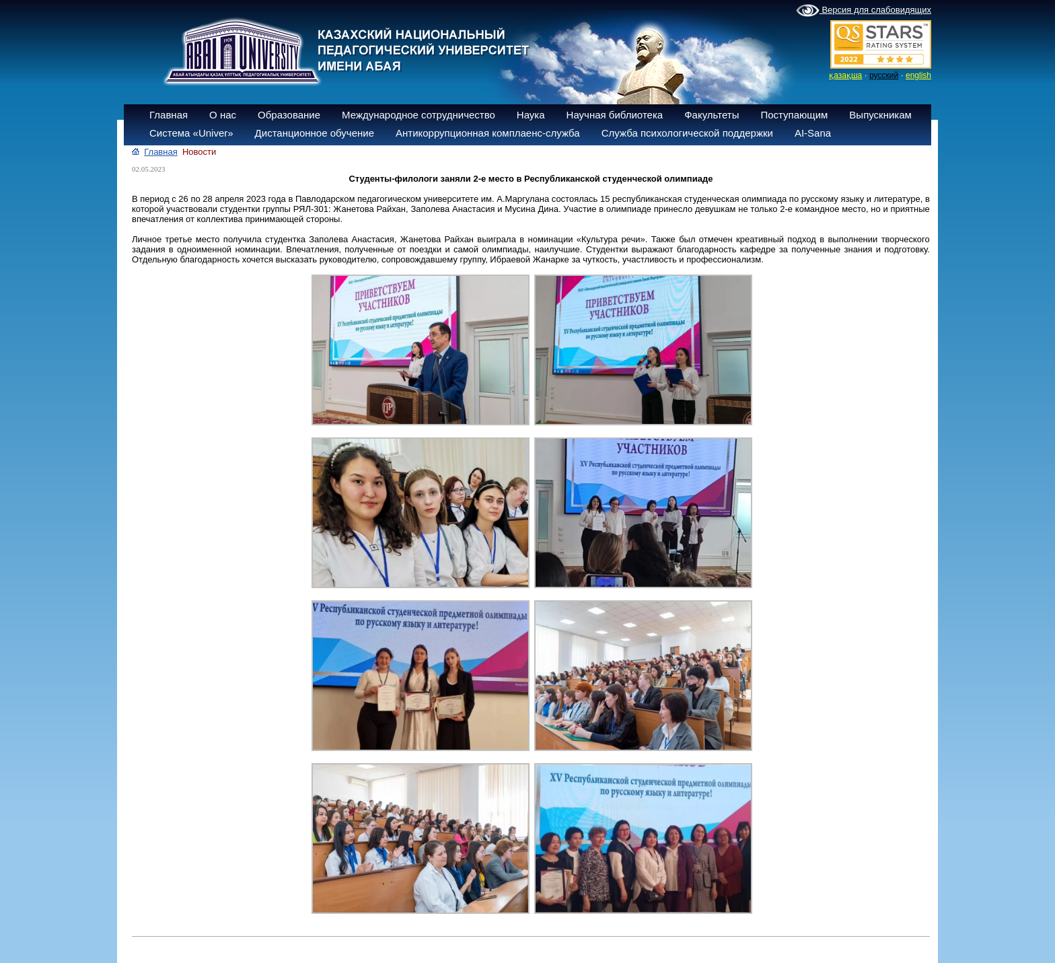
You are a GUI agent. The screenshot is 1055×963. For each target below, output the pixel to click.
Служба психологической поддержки (687, 133)
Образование (289, 114)
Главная (168, 114)
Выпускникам (880, 114)
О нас (222, 114)
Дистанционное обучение (314, 133)
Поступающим (794, 114)
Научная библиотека (615, 114)
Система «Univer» (191, 133)
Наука (531, 114)
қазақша (845, 75)
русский (883, 75)
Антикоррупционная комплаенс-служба (488, 133)
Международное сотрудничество (418, 114)
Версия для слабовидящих (863, 10)
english (918, 75)
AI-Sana (813, 133)
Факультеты (711, 114)
